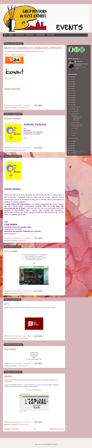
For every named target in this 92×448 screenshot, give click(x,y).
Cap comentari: (27, 105)
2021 (71, 83)
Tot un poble (10, 251)
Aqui (34, 314)
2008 (71, 148)
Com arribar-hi (10, 234)
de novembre (75, 106)
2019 (71, 88)
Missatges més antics (57, 429)
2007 (71, 150)
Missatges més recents (11, 429)
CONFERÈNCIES (40, 35)
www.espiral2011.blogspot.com (34, 390)
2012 (71, 104)
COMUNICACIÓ (20, 35)
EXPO (25, 138)
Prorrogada (10, 349)
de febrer (74, 113)
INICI (5, 35)
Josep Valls (79, 61)
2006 (71, 152)
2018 (71, 90)
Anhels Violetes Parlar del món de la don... (77, 125)
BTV (6, 304)
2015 (71, 97)
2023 (71, 79)
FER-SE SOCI (50, 35)
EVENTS (11, 35)
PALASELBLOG (8, 78)
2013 (71, 102)
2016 (71, 95)
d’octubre (74, 109)
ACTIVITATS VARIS (23, 107)
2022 (71, 81)
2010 (71, 143)
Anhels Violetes (12, 118)
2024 (71, 77)
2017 (71, 93)
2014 (71, 100)
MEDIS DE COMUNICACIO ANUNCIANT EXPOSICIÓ (33, 48)
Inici (34, 429)
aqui (9, 54)
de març (74, 111)
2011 (71, 141)
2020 (71, 86)
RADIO (8, 376)
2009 (71, 146)
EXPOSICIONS (30, 35)
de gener (74, 138)
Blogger (55, 444)
